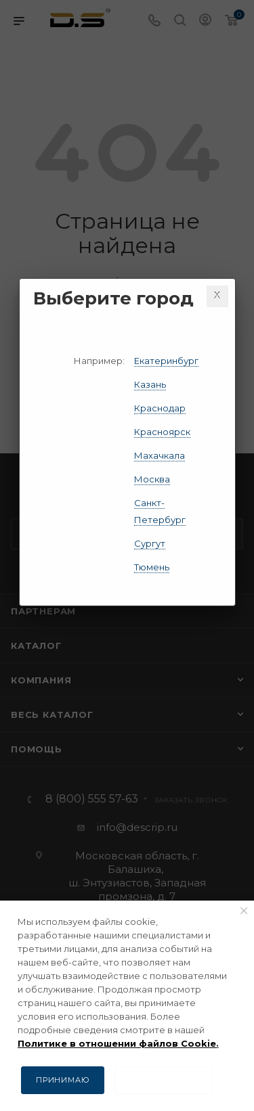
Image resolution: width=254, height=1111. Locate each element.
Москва (152, 479)
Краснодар (160, 408)
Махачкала (159, 455)
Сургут (149, 543)
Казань (150, 384)
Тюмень (151, 567)
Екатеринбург (166, 360)
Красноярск (162, 431)
